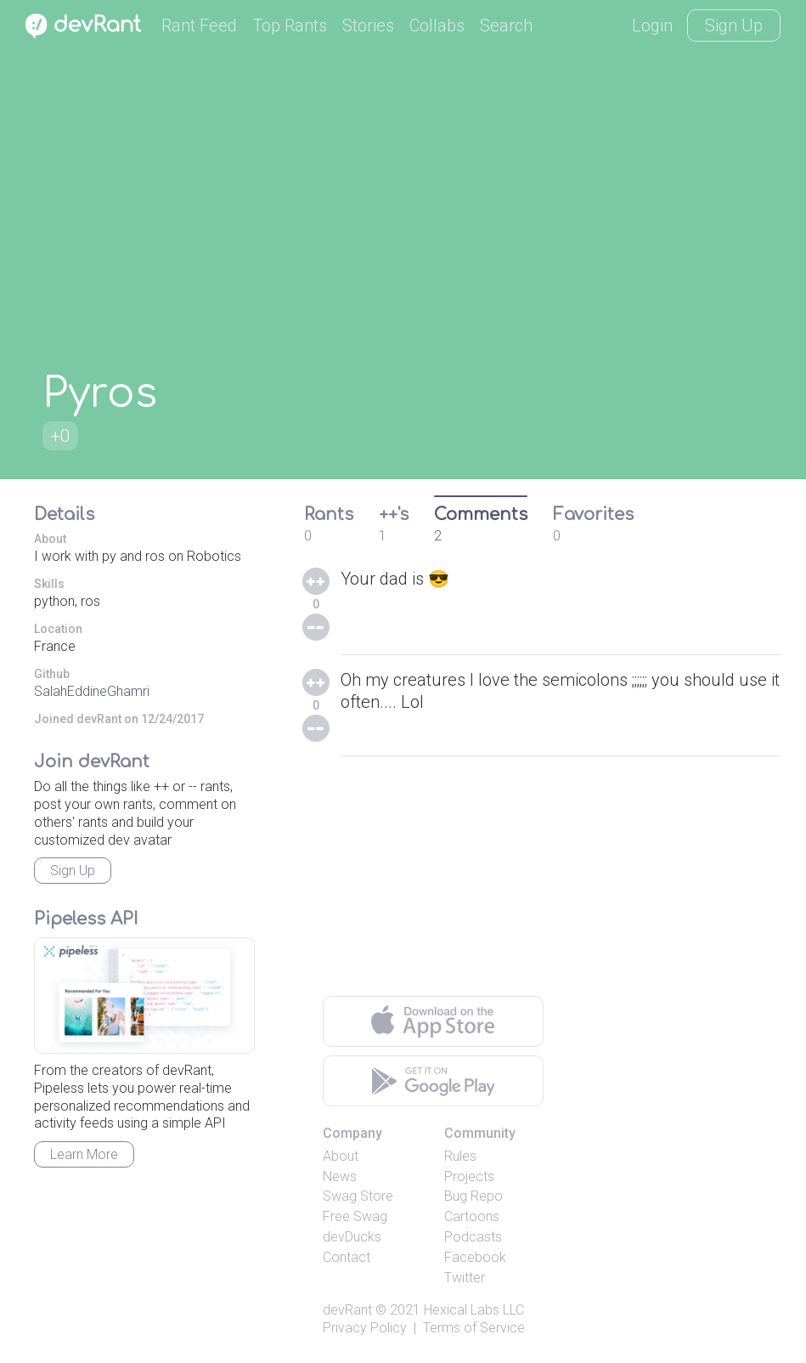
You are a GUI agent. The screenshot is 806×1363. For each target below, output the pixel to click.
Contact (346, 1257)
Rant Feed (199, 25)
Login (652, 25)
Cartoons (471, 1216)
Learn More (84, 1154)
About (340, 1156)
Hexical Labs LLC (474, 1310)
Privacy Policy (365, 1328)
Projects (469, 1176)
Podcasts (473, 1237)
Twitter (464, 1278)
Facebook (475, 1257)
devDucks (352, 1237)
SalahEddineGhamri (91, 691)
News (340, 1176)
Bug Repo (473, 1196)
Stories (368, 25)
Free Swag (355, 1216)
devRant (347, 1310)
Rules (460, 1156)
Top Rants (289, 25)
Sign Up (734, 25)
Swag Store (358, 1196)
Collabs (437, 25)
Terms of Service (474, 1328)
